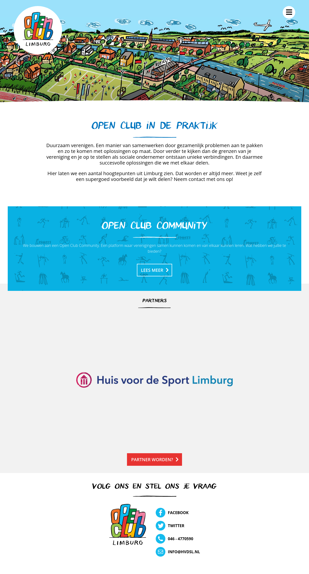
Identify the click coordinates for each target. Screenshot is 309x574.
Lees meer (152, 270)
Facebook (178, 512)
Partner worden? (152, 459)
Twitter (176, 525)
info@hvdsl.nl (184, 551)
